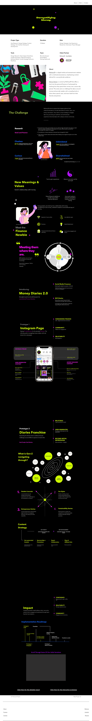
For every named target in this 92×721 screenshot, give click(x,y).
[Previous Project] (16, 696)
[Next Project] (76, 696)
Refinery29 (52, 72)
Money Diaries (53, 82)
